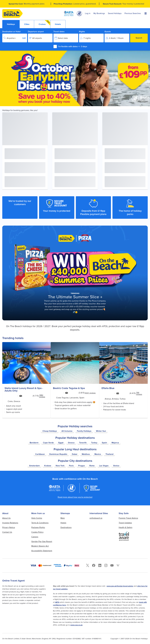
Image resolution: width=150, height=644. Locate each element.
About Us (6, 518)
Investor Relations (10, 523)
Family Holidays (84, 431)
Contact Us (7, 532)
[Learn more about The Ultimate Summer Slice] (75, 273)
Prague (81, 465)
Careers (34, 537)
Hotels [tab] (58, 24)
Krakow (47, 465)
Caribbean (40, 454)
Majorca (115, 442)
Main (62, 518)
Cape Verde (48, 442)
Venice (116, 465)
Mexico (97, 454)
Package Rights (38, 527)
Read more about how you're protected (75, 497)
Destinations (66, 527)
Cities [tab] (26, 24)
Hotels (63, 523)
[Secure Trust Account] (92, 488)
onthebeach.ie (96, 518)
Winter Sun (101, 431)
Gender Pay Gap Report (41, 541)
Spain (104, 442)
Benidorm (34, 442)
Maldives (86, 454)
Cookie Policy (37, 532)
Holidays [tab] (11, 24)
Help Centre (36, 518)
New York (60, 465)
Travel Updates (125, 523)
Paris (71, 465)
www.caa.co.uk (76, 625)
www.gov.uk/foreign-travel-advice (120, 586)
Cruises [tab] (44, 22)
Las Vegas (104, 465)
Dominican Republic (58, 454)
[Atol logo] (71, 488)
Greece (71, 442)
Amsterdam (34, 465)
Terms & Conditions (39, 523)
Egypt (60, 442)
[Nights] (91, 38)
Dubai (74, 454)
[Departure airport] (40, 38)
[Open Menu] (145, 13)
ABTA (57, 602)
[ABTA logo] (69, 13)
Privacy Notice (8, 527)
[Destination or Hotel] (14, 38)
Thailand (109, 454)
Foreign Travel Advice (128, 518)
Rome (92, 465)
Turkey (94, 442)
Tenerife (83, 442)
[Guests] (116, 38)
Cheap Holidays (49, 431)
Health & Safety (125, 527)
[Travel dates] (65, 38)
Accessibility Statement (41, 550)
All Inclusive (66, 431)
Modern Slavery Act (40, 546)
